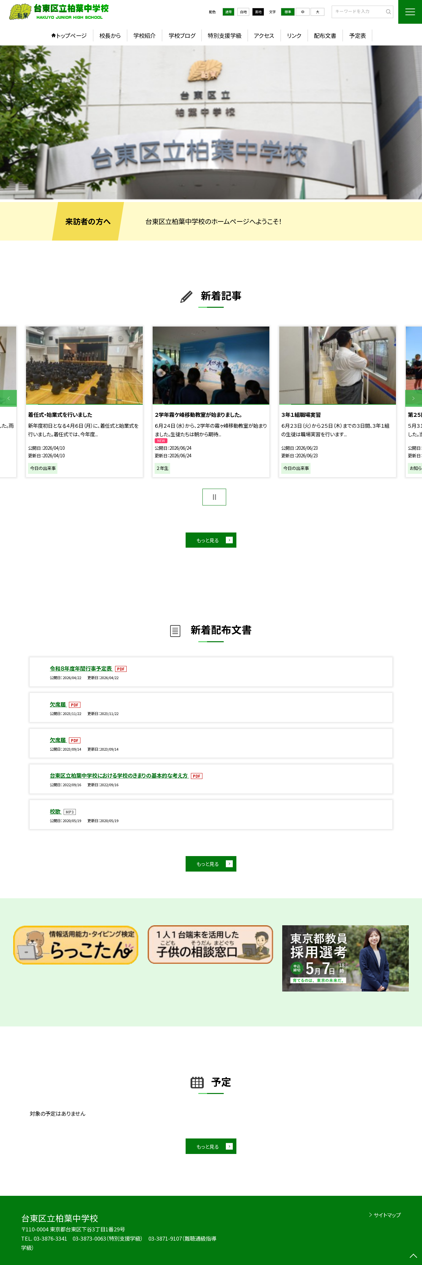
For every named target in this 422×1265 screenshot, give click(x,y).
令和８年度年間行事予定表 (81, 668)
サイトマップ (387, 1215)
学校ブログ (181, 35)
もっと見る (207, 540)
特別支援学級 (224, 35)
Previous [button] (8, 398)
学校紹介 (144, 35)
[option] (211, 122)
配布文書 (325, 35)
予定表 (357, 35)
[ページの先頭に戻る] (413, 1256)
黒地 (258, 11)
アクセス (264, 35)
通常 (228, 11)
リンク (294, 35)
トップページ (71, 35)
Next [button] (413, 398)
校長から (110, 35)
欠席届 (58, 704)
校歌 (56, 811)
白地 (243, 11)
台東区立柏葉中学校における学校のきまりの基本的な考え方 (119, 775)
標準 (288, 11)
